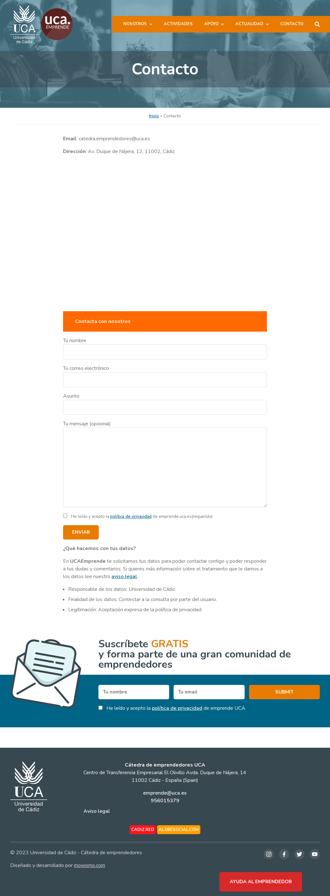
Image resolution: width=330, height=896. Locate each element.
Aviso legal (96, 811)
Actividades (178, 24)
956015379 (165, 800)
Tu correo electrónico (165, 376)
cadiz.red (142, 830)
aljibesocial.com (179, 830)
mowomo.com (89, 865)
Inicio (154, 116)
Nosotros (135, 24)
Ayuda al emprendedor (261, 881)
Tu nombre (165, 348)
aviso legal (124, 576)
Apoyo (211, 24)
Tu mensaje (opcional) (165, 463)
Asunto (165, 404)
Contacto (291, 24)
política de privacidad (131, 516)
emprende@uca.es (165, 793)
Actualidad (249, 24)
